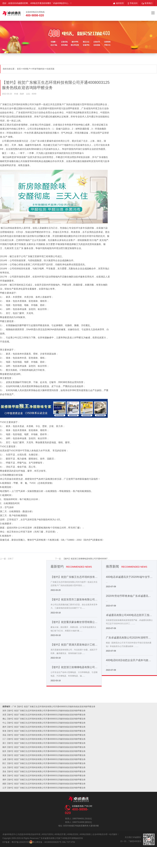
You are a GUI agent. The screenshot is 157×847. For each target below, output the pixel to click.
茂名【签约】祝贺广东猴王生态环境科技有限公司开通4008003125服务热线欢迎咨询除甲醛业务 (44, 771)
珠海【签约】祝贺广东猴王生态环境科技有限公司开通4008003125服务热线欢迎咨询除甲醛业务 (44, 731)
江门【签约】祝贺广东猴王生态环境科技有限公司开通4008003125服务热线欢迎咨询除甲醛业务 (44, 739)
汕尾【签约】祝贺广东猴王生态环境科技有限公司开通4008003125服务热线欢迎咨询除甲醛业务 (44, 759)
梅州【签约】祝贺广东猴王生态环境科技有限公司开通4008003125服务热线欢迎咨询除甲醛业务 (44, 747)
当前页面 (50, 69)
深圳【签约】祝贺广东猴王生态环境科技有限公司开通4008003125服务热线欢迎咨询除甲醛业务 (44, 710)
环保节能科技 (38, 69)
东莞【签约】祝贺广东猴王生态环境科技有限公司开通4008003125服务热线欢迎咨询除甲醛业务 (44, 715)
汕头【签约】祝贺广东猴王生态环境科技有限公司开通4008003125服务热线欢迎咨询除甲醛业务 (44, 767)
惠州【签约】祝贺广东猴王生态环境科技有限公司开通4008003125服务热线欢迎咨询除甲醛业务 (44, 727)
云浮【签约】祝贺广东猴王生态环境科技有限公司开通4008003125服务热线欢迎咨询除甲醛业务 (44, 788)
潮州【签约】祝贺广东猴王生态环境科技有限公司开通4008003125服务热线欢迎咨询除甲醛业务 (44, 779)
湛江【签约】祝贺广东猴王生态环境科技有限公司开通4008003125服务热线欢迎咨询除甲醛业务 (44, 743)
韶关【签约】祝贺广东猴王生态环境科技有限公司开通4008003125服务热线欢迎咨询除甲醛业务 (44, 751)
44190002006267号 (52, 842)
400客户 (26, 69)
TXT (68, 842)
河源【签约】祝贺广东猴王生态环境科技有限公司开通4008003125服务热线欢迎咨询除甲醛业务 (44, 755)
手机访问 (132, 3)
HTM (73, 842)
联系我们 (147, 3)
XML (64, 842)
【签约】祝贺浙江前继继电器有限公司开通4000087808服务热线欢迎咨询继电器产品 (99, 559)
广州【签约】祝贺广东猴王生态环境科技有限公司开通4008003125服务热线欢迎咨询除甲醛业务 (53, 706)
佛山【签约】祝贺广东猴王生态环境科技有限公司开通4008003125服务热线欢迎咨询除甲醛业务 (44, 719)
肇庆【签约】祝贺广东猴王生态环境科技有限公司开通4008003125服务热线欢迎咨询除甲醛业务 (44, 775)
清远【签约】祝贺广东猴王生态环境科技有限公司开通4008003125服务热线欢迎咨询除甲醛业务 (44, 735)
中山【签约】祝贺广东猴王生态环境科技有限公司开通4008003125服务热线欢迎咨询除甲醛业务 (44, 723)
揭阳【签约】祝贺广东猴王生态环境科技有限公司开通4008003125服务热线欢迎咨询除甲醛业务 (44, 784)
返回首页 (118, 3)
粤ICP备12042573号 (20, 842)
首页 (19, 69)
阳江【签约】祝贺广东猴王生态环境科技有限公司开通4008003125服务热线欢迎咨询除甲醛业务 (44, 763)
